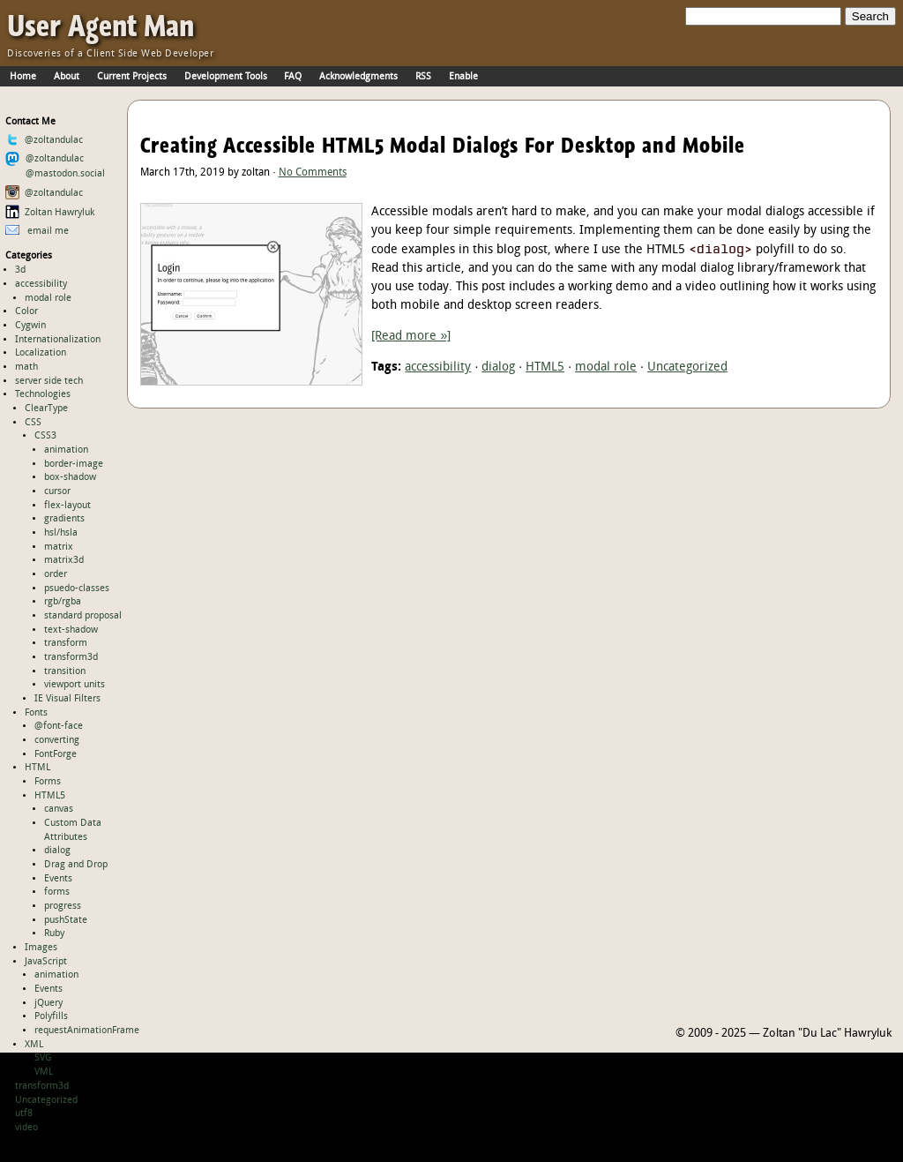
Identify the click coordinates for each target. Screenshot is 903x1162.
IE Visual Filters (67, 698)
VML (43, 1072)
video (26, 1127)
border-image (73, 464)
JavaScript (46, 961)
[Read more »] (411, 336)
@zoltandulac (44, 140)
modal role (48, 298)
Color (26, 311)
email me (37, 231)
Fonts (36, 713)
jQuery (48, 1003)
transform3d (71, 657)
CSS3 (45, 436)
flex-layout (67, 505)
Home (23, 76)
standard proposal (83, 616)
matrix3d (64, 560)
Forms (47, 781)
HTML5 (49, 796)
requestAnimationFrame (86, 1030)
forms (57, 892)
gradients (64, 519)
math (26, 367)
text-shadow (71, 630)
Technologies (43, 394)
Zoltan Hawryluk (50, 212)
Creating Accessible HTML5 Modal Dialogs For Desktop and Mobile (442, 145)
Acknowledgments (358, 76)
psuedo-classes (76, 588)
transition (65, 671)
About (66, 76)
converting (56, 740)
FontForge (55, 754)
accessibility (41, 284)
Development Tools (225, 76)
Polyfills (51, 1016)
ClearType (46, 408)
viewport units (74, 684)
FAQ (293, 76)
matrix (58, 547)
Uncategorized (46, 1100)
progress (62, 906)
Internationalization (58, 339)
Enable (463, 76)
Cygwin (30, 325)
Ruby (54, 933)
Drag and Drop (76, 864)
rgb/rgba (62, 601)
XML (34, 1044)
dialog (57, 850)
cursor (57, 491)
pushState (65, 920)
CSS (33, 422)
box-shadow (70, 477)
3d (20, 270)
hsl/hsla (61, 533)
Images (41, 947)
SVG (43, 1058)
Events (58, 878)
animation (66, 450)
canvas (58, 809)
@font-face (58, 726)
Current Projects (132, 76)
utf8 (24, 1113)
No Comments (313, 173)
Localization (40, 353)
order (55, 574)
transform (65, 643)
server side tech (49, 381)
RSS (423, 76)
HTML (37, 767)
